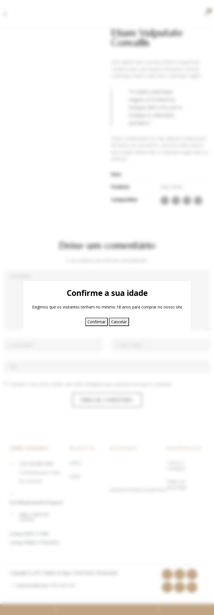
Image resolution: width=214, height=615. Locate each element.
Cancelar (119, 321)
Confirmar (96, 321)
